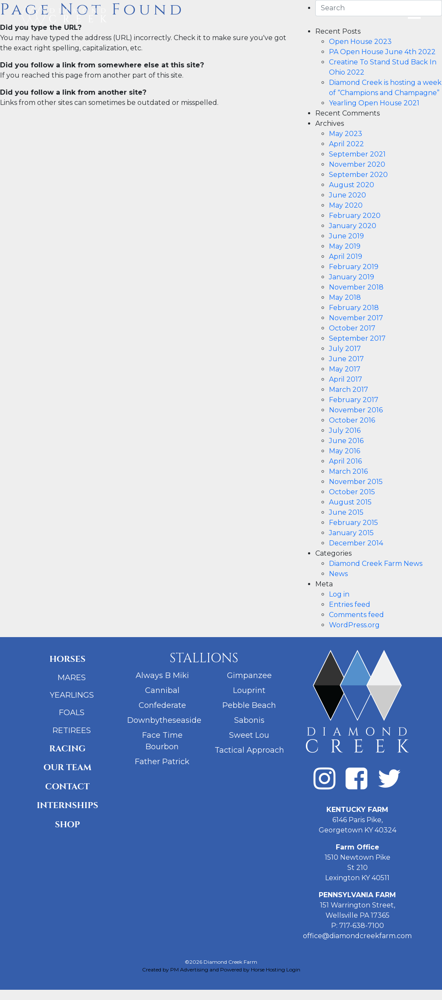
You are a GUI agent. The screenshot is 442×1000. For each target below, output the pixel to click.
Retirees (71, 730)
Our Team (68, 767)
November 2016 (356, 410)
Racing (67, 748)
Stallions (203, 658)
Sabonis (249, 720)
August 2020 (351, 185)
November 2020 (357, 164)
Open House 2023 (360, 42)
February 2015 (353, 523)
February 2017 (353, 400)
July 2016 (345, 430)
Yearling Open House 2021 (374, 103)
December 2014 (356, 543)
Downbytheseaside (164, 720)
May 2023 (345, 134)
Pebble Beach (249, 705)
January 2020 (352, 226)
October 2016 (352, 420)
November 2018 (356, 287)
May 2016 (344, 451)
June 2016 (346, 441)
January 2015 (351, 533)
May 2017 (345, 369)
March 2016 (348, 471)
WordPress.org (354, 625)
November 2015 (356, 482)
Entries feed (349, 604)
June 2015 (346, 512)
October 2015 (352, 492)
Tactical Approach (249, 750)
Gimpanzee (249, 675)
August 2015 (350, 502)
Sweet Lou (249, 735)
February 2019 (353, 267)
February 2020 (355, 216)
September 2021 (357, 154)
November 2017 (356, 318)
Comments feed (356, 615)
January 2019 (351, 277)
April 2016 (345, 461)
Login (293, 969)
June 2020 (347, 195)
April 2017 (345, 379)
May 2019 (345, 246)
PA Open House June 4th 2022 (382, 52)
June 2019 (346, 236)
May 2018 (345, 297)
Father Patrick (162, 761)
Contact (67, 786)
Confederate (162, 705)
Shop (67, 824)
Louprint (249, 690)
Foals (71, 712)
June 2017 (346, 359)
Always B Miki (162, 675)
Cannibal (162, 690)
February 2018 (354, 308)
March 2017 (348, 390)
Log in (339, 594)
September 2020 (358, 175)
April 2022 (346, 144)
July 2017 (345, 349)
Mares (72, 677)
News (338, 574)
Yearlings (72, 695)
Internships (67, 805)
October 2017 (352, 328)
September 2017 (357, 338)
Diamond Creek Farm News (375, 563)
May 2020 (346, 205)
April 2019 (345, 256)
